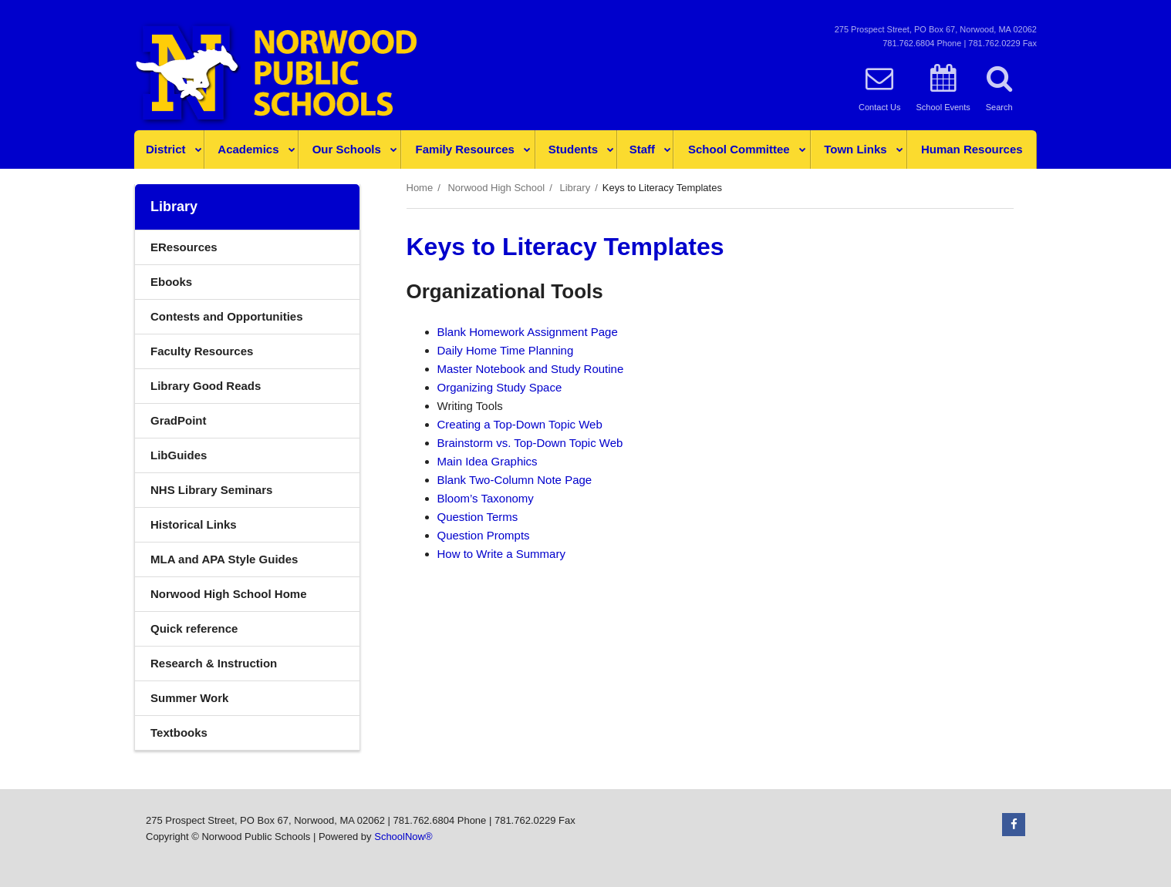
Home (420, 187)
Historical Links (193, 524)
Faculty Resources (201, 351)
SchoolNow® (403, 836)
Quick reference (194, 628)
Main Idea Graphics (487, 461)
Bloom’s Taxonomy (485, 498)
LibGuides (178, 455)
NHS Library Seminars (234, 493)
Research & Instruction (213, 663)
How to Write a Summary (501, 553)
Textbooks (179, 732)
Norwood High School (496, 187)
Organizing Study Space (499, 387)
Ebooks (171, 281)
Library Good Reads (205, 385)
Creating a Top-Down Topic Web (519, 424)
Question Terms (477, 516)
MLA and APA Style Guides (224, 559)
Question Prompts (483, 535)
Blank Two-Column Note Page (514, 479)
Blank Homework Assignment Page (527, 331)
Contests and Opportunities (226, 316)
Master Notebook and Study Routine (530, 368)
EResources (184, 247)
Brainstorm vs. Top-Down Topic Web (530, 442)
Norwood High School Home (228, 593)
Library (574, 187)
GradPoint (201, 424)
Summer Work (189, 697)
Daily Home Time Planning (505, 350)
